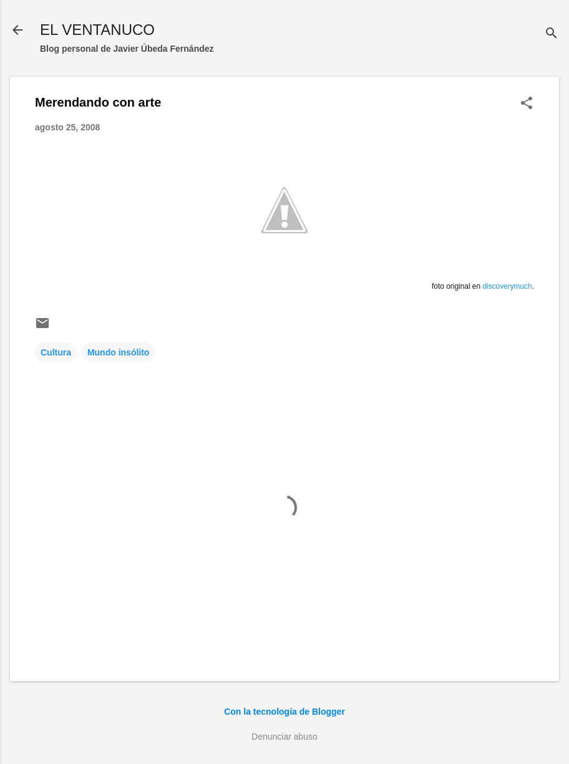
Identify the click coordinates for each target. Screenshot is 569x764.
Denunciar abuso (284, 737)
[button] (526, 103)
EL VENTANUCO (97, 29)
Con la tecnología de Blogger (284, 712)
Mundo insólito (118, 352)
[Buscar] (551, 34)
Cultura (56, 352)
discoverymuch (507, 286)
